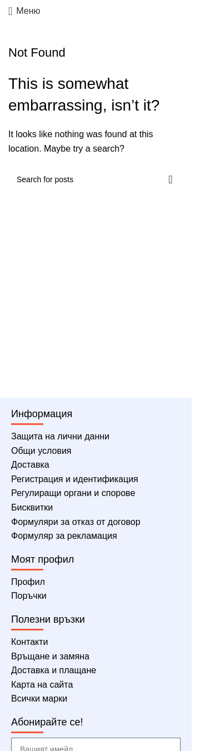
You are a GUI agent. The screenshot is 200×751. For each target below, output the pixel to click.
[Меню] (24, 11)
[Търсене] (95, 179)
